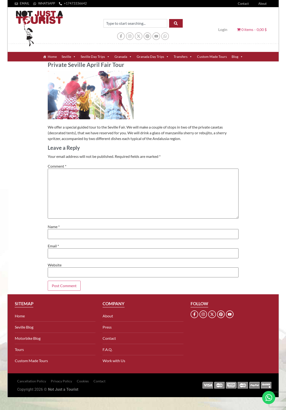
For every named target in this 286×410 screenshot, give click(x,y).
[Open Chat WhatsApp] (268, 397)
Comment (57, 166)
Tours (19, 349)
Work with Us (114, 360)
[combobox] (135, 23)
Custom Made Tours (212, 57)
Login (222, 29)
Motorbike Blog (28, 338)
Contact (243, 3)
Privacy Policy (61, 381)
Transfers (183, 56)
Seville (69, 56)
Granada (123, 56)
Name (54, 227)
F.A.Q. (107, 349)
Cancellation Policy (31, 381)
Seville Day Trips (95, 56)
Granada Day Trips (153, 56)
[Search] (176, 23)
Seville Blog (24, 327)
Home (52, 57)
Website (55, 265)
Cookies (83, 381)
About (262, 3)
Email (53, 246)
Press (107, 327)
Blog (237, 56)
